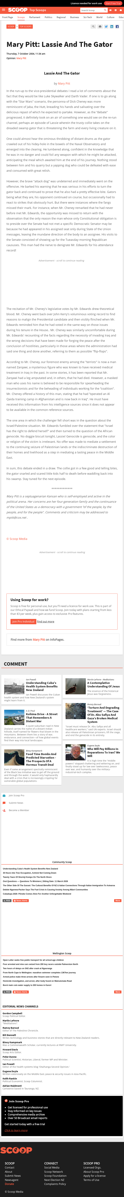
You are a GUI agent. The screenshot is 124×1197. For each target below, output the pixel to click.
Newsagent (11, 1180)
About (8, 1171)
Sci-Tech (87, 17)
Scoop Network (53, 1171)
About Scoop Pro (93, 1171)
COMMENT (15, 664)
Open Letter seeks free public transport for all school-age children (33, 960)
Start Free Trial (113, 3)
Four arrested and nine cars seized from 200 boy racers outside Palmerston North (40, 964)
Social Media (51, 1167)
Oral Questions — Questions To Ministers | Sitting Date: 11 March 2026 (35, 881)
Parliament (34, 17)
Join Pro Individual (23, 621)
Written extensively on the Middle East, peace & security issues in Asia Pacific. (63, 1073)
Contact (9, 1167)
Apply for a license (94, 1175)
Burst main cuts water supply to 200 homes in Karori (27, 985)
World (99, 17)
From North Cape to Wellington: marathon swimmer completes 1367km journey (39, 973)
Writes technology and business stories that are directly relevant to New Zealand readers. (63, 1036)
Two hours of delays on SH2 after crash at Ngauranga (27, 968)
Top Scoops (25, 26)
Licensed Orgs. (92, 1167)
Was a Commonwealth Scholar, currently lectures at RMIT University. (63, 1044)
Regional (61, 17)
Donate (9, 1184)
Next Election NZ (54, 1180)
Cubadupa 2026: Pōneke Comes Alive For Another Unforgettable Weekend (37, 894)
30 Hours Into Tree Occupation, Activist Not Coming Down (29, 873)
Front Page (7, 17)
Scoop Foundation (55, 1175)
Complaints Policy (55, 1184)
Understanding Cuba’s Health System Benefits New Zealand (30, 869)
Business (74, 17)
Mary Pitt (21, 58)
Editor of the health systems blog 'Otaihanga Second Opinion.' (63, 1065)
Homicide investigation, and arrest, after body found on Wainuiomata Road (37, 981)
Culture (110, 17)
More (117, 901)
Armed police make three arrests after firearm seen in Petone (31, 977)
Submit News (13, 1175)
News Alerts (20, 901)
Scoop (11, 26)
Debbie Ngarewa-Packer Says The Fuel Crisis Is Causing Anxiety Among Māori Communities (45, 890)
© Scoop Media (14, 1191)
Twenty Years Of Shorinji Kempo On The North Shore (27, 877)
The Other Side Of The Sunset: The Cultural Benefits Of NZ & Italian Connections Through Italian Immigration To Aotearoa (59, 885)
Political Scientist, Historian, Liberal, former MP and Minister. (63, 1058)
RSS (7, 901)
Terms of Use (91, 1180)
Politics (48, 17)
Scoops (21, 17)
